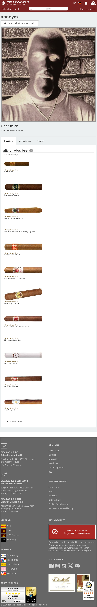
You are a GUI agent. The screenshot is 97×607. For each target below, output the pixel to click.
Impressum (53, 487)
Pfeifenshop (6, 8)
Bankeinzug (9, 556)
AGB (50, 491)
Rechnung (9, 569)
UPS (6, 531)
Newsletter (53, 459)
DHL (6, 526)
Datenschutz (54, 500)
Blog (17, 8)
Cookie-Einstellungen (58, 504)
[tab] (8, 141)
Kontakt (52, 455)
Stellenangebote (56, 467)
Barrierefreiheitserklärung (60, 508)
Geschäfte (53, 463)
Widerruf (52, 495)
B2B (50, 471)
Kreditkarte (9, 560)
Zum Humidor (14, 421)
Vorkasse (8, 574)
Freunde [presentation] (40, 141)
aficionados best (15, 150)
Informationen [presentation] (25, 141)
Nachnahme (10, 564)
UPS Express (10, 535)
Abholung (8, 540)
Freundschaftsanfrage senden (19, 23)
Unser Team (54, 450)
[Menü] (92, 582)
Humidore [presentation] (8, 141)
